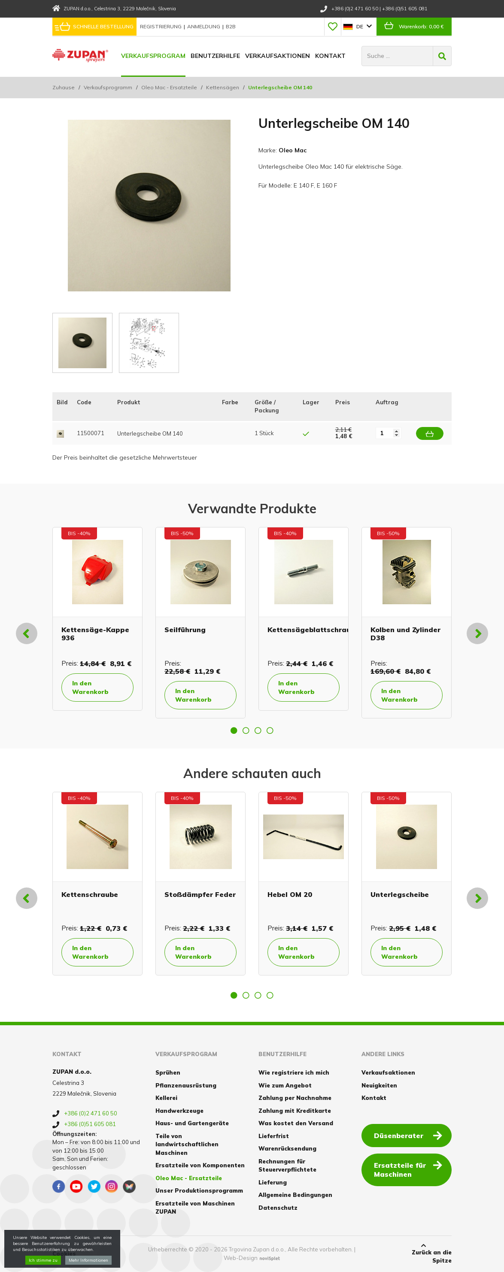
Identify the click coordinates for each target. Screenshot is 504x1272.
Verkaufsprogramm (108, 87)
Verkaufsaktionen (277, 56)
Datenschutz (278, 1207)
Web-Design (241, 1257)
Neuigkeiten (379, 1085)
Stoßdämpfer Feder (200, 894)
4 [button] (270, 730)
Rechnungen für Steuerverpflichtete (287, 1165)
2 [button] (246, 730)
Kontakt (330, 56)
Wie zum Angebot (285, 1085)
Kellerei (166, 1097)
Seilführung (185, 629)
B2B (231, 26)
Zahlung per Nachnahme (294, 1097)
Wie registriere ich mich (293, 1072)
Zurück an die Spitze (424, 1253)
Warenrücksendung (287, 1148)
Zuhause (63, 87)
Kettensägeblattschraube (313, 629)
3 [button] (258, 730)
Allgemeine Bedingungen (295, 1194)
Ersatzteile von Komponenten (200, 1165)
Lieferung (272, 1182)
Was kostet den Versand (295, 1123)
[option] (97, 619)
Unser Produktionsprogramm (199, 1190)
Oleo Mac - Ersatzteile (169, 87)
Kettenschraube (89, 894)
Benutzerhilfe (215, 56)
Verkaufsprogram (153, 56)
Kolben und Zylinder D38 (405, 633)
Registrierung (161, 26)
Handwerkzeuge (179, 1110)
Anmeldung (204, 26)
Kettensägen (222, 87)
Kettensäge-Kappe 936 (95, 633)
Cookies (64, 1253)
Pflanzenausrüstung (185, 1085)
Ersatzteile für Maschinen (408, 1169)
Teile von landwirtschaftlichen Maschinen (187, 1144)
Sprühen (167, 1072)
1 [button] (234, 730)
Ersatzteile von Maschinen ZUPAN (195, 1207)
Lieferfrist (273, 1136)
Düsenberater (408, 1135)
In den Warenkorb (90, 687)
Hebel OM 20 (289, 894)
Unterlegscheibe (399, 894)
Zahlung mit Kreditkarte (294, 1110)
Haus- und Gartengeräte (192, 1123)
